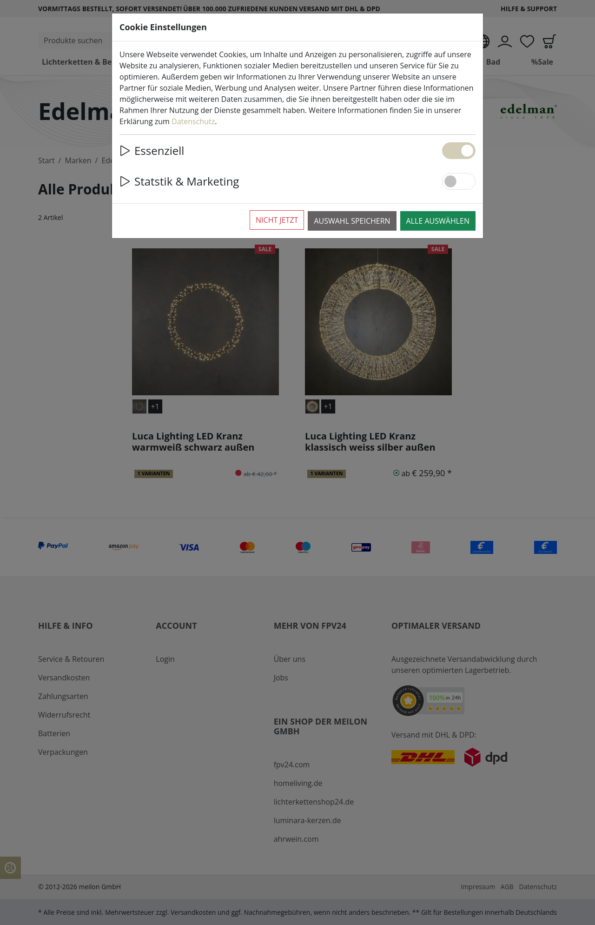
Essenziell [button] (151, 150)
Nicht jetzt (277, 220)
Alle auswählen (437, 221)
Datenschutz (193, 121)
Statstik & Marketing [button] (179, 181)
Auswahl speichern (352, 221)
